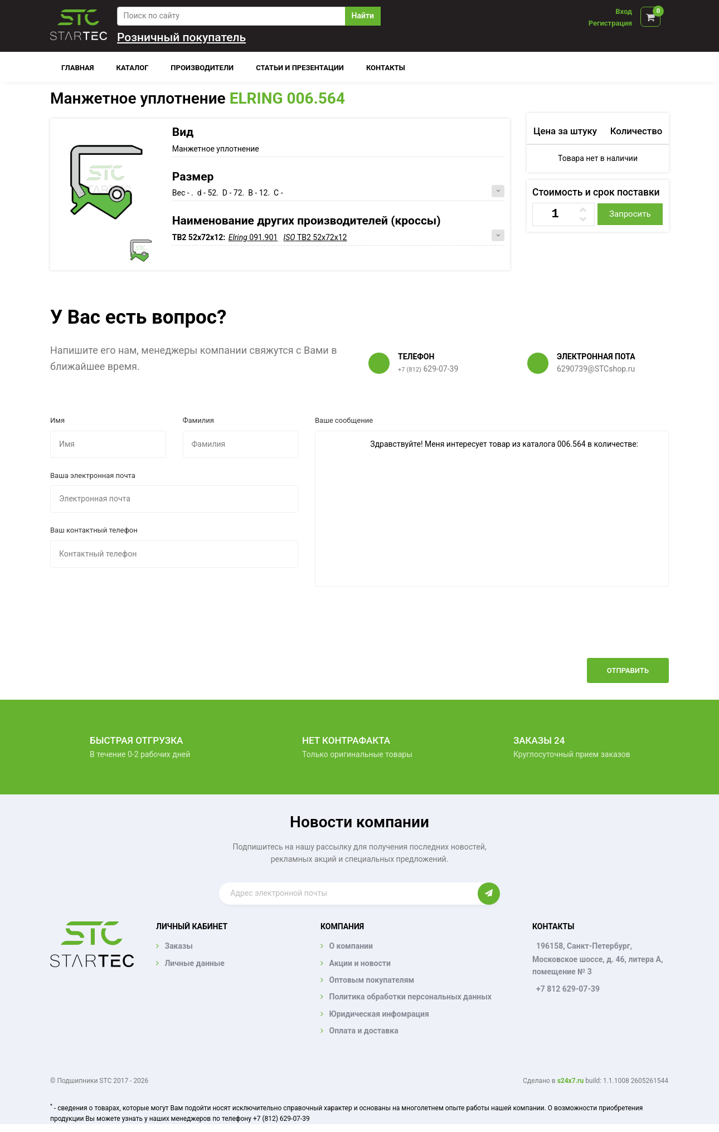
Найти (363, 15)
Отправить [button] (628, 670)
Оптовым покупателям (371, 979)
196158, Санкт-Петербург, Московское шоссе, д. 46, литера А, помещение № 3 (597, 958)
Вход (623, 11)
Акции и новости (359, 963)
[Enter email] (348, 893)
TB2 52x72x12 (315, 237)
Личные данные (194, 963)
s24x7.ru (570, 1081)
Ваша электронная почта (92, 475)
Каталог (132, 68)
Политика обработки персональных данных (410, 996)
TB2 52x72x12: (199, 237)
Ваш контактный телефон (94, 530)
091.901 (253, 237)
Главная (77, 68)
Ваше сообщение (344, 420)
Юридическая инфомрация (379, 1013)
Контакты (385, 68)
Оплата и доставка (363, 1030)
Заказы (178, 945)
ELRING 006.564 (287, 98)
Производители (202, 68)
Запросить (630, 214)
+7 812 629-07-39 (568, 988)
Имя (57, 420)
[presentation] (584, 630)
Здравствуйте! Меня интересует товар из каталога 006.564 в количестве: (492, 509)
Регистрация (610, 23)
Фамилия (198, 420)
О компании (350, 945)
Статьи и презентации (300, 68)
